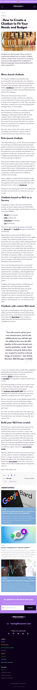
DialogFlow (8, 220)
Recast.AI (7, 229)
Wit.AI (6, 215)
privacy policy (15, 683)
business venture (7, 662)
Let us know (13, 461)
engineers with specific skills (13, 391)
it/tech (3, 659)
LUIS (5, 218)
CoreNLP (6, 379)
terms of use (22, 683)
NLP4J (10, 376)
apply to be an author (7, 678)
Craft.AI (16, 229)
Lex (5, 223)
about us (3, 670)
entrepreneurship (7, 647)
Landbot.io (10, 88)
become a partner (6, 675)
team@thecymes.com (18, 623)
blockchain (5, 644)
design (3, 650)
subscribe (30, 607)
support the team (6, 672)
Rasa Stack (15, 317)
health (3, 656)
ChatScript (23, 185)
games (3, 653)
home (3, 641)
